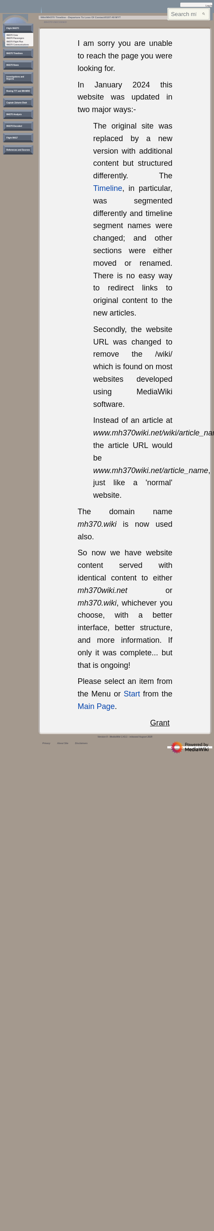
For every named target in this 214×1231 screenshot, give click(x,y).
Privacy (46, 743)
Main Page (96, 706)
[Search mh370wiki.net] (188, 14)
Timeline (107, 188)
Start (132, 694)
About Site (62, 743)
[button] (12, 28)
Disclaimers (81, 743)
